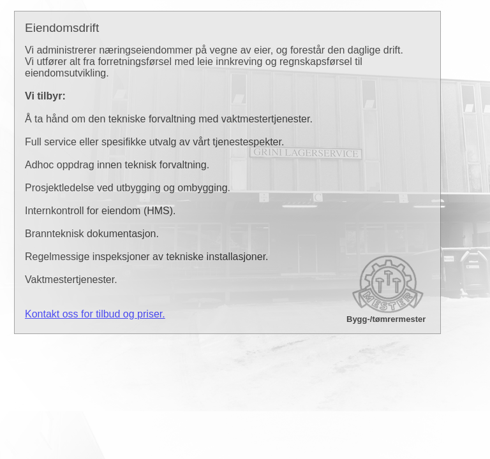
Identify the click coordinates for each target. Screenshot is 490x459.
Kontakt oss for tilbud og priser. (95, 314)
